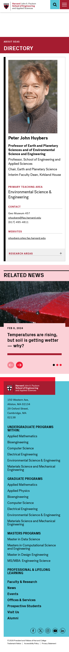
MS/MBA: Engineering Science (28, 560)
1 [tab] (54, 365)
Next (19, 365)
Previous (10, 365)
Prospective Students (24, 606)
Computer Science (20, 448)
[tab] (35, 254)
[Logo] (20, 6)
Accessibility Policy (31, 643)
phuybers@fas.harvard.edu (24, 218)
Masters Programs (24, 533)
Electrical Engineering (22, 454)
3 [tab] (61, 365)
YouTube (55, 630)
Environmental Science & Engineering (33, 460)
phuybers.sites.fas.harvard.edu (27, 238)
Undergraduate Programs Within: (30, 428)
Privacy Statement (49, 643)
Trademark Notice (14, 643)
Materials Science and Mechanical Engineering (31, 468)
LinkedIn (62, 630)
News (11, 587)
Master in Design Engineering (27, 554)
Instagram (48, 630)
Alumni (12, 618)
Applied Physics (18, 490)
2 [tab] (57, 365)
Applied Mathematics (22, 436)
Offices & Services (21, 599)
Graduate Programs (25, 478)
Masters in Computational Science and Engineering (31, 547)
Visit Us (13, 612)
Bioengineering (17, 442)
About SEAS (12, 41)
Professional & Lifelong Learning (28, 571)
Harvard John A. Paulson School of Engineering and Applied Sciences (29, 388)
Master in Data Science (23, 539)
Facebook (33, 630)
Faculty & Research (22, 581)
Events (12, 593)
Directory (18, 48)
